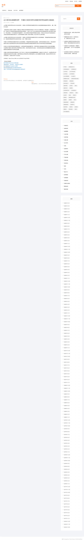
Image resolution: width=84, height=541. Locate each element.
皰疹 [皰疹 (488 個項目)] (76, 92)
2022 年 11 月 (67, 318)
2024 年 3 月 (66, 272)
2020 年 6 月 (66, 402)
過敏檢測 (66, 180)
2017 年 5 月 (66, 507)
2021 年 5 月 (66, 371)
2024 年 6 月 (66, 263)
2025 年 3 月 (66, 240)
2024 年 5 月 (66, 266)
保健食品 (66, 125)
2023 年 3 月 (66, 307)
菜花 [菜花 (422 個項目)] (75, 99)
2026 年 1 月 (66, 214)
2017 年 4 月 (66, 509)
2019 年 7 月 (66, 434)
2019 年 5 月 (66, 440)
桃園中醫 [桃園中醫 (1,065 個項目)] (65, 85)
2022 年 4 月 (66, 339)
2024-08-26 (6, 17)
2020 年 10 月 (67, 391)
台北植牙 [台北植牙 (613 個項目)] (73, 76)
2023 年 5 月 (66, 301)
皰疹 (65, 166)
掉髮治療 (66, 140)
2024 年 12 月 (67, 246)
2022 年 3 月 (66, 342)
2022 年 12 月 (67, 316)
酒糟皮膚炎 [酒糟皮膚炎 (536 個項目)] (66, 104)
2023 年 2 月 (66, 310)
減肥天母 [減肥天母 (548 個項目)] (65, 88)
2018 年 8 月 (66, 466)
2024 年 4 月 (66, 269)
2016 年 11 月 (67, 524)
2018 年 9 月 (66, 463)
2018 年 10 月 (67, 460)
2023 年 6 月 (66, 298)
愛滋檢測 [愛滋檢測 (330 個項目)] (65, 80)
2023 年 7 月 (66, 295)
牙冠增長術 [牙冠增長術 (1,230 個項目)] (73, 90)
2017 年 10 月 (67, 492)
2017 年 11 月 (67, 489)
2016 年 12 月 (67, 521)
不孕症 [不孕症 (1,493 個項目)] (65, 66)
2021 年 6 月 (66, 368)
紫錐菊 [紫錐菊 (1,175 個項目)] (65, 97)
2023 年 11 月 (67, 284)
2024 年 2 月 (66, 275)
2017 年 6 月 (66, 504)
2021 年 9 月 (66, 359)
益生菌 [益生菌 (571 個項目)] (65, 95)
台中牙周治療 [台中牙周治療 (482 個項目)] (72, 71)
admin (8, 22)
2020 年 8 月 (66, 397)
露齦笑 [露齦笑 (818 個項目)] (65, 109)
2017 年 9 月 (66, 495)
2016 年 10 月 (67, 527)
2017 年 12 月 (67, 486)
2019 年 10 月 (67, 425)
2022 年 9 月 (66, 324)
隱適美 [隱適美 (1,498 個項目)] (71, 106)
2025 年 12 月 (67, 217)
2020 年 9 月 (66, 394)
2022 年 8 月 (66, 327)
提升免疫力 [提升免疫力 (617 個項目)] (66, 83)
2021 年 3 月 (66, 376)
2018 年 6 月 (66, 469)
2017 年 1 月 (66, 518)
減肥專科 (66, 148)
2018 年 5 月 (66, 472)
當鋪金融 (71, 1)
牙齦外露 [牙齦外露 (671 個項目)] (65, 92)
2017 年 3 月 (66, 512)
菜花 (65, 169)
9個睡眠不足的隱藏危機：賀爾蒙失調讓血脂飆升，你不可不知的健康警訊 (72, 47)
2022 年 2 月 (66, 344)
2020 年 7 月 (66, 399)
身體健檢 (66, 177)
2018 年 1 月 (66, 483)
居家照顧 (66, 137)
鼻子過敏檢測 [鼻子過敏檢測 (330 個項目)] (66, 111)
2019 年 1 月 (66, 452)
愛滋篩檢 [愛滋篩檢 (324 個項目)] (71, 80)
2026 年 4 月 (66, 206)
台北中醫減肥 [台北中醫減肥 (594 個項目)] (66, 76)
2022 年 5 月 (66, 336)
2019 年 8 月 (66, 431)
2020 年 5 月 (66, 405)
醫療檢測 (66, 186)
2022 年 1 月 (66, 347)
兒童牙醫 (66, 134)
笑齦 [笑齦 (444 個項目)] (70, 95)
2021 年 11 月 (67, 353)
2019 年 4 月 (66, 443)
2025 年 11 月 (67, 220)
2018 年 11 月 (67, 457)
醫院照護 (66, 189)
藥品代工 (66, 171)
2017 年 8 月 (66, 498)
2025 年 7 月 (66, 229)
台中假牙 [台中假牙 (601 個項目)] (65, 71)
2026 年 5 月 (66, 203)
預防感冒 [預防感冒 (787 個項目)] (70, 109)
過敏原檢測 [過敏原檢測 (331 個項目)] (66, 102)
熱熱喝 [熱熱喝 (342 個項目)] (71, 88)
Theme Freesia (72, 539)
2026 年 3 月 (66, 208)
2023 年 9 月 (66, 289)
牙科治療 (66, 154)
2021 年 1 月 (66, 382)
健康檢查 (66, 128)
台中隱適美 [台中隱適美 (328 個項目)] (72, 73)
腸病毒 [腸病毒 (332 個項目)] (65, 99)
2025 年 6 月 (66, 232)
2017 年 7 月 (66, 501)
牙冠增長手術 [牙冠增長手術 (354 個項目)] (66, 90)
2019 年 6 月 (66, 437)
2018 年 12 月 (67, 454)
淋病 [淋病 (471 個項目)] (76, 85)
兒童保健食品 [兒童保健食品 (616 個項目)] (66, 69)
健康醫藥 (80, 1)
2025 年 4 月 (66, 237)
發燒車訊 (66, 1)
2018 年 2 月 (66, 480)
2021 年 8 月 (66, 362)
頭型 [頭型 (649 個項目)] (76, 109)
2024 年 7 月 (66, 261)
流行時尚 (75, 1)
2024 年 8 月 (66, 258)
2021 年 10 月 (67, 356)
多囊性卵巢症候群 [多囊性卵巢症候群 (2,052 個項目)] (74, 78)
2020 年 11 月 (67, 388)
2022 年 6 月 (66, 333)
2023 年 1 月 (66, 313)
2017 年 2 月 (66, 515)
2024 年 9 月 (66, 255)
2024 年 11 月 (67, 249)
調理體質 (66, 174)
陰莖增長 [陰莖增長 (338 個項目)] (65, 106)
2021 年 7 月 (66, 365)
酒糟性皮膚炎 (67, 183)
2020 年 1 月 (66, 417)
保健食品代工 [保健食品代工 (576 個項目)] (71, 66)
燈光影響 (66, 151)
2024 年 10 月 (67, 252)
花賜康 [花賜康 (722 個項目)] (70, 99)
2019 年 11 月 (67, 423)
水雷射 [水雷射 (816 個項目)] (71, 85)
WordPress (80, 539)
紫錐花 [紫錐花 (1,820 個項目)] (74, 95)
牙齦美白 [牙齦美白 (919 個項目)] (71, 92)
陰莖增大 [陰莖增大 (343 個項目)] (72, 104)
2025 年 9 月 (66, 223)
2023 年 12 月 (67, 281)
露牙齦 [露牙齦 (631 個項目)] (76, 106)
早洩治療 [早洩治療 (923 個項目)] (72, 83)
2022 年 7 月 (66, 330)
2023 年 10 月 (67, 287)
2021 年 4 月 (66, 373)
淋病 (65, 145)
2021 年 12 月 (67, 350)
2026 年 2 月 (66, 211)
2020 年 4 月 (66, 408)
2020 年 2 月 (66, 414)
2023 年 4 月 (66, 304)
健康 (4, 5)
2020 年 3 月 (66, 411)
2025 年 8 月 (66, 226)
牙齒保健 (66, 157)
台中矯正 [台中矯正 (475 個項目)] (65, 73)
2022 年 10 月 (67, 321)
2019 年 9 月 (66, 428)
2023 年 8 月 (66, 292)
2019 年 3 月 (66, 446)
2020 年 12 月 (67, 385)
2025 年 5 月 (66, 235)
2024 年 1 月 (66, 278)
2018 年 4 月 (66, 475)
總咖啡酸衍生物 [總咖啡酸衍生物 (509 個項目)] (72, 97)
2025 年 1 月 (66, 243)
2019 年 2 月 (66, 449)
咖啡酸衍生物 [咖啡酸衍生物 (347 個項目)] (66, 78)
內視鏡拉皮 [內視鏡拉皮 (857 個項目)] (73, 69)
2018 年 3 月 (66, 478)
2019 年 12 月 (67, 420)
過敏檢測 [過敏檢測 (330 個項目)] (72, 102)
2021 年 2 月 (66, 379)
